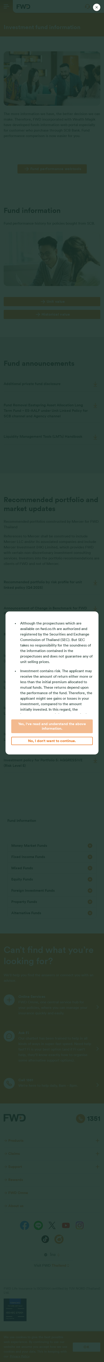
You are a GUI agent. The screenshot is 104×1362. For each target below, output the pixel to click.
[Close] (96, 7)
